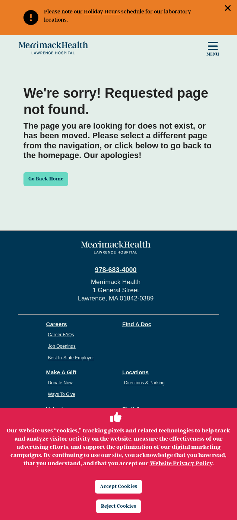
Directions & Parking (144, 382)
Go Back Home (45, 179)
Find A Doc (136, 324)
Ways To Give (61, 394)
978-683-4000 (115, 270)
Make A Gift (61, 372)
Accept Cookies (118, 486)
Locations (135, 372)
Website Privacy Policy (181, 463)
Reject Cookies (118, 506)
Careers (56, 324)
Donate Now (60, 382)
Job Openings (62, 346)
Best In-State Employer (71, 357)
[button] (231, 9)
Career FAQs (61, 334)
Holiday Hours (102, 11)
